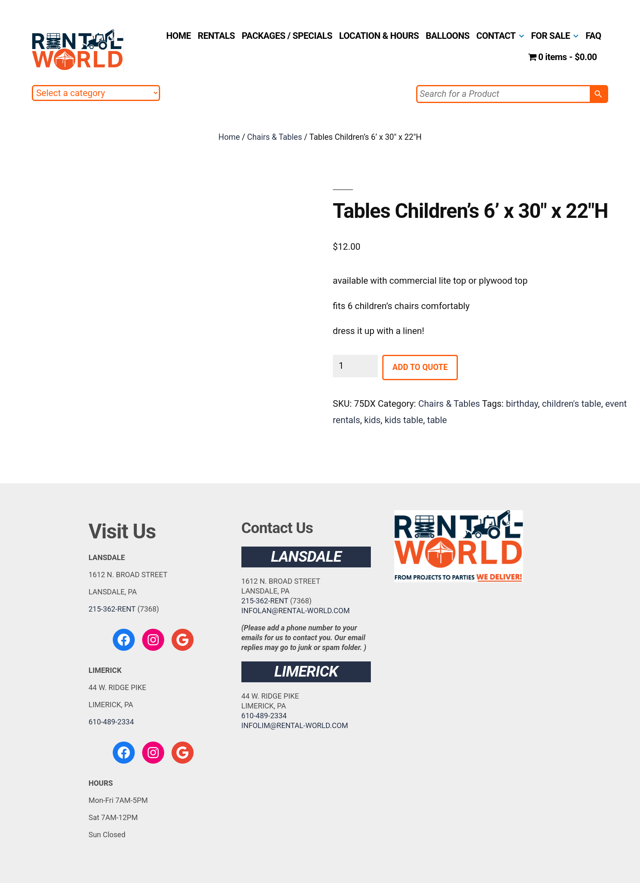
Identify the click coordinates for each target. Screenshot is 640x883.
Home (229, 137)
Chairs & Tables (274, 137)
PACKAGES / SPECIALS (287, 36)
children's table (571, 404)
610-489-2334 (111, 721)
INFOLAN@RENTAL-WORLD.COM (295, 610)
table (437, 420)
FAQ (593, 36)
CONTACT (495, 36)
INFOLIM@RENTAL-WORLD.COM (294, 725)
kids (372, 420)
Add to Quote (420, 367)
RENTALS (216, 36)
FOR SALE (550, 36)
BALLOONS (447, 36)
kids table (404, 420)
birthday (522, 404)
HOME (178, 36)
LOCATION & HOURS (379, 36)
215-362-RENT (112, 609)
